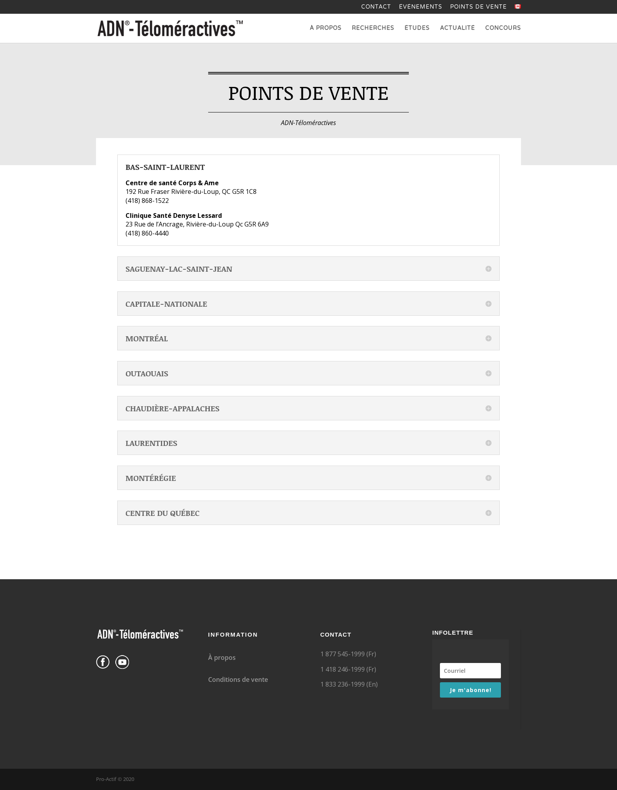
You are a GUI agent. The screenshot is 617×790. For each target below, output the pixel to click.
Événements (420, 7)
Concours (503, 28)
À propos (326, 28)
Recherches (373, 28)
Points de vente (478, 7)
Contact (376, 7)
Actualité (457, 28)
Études (417, 28)
